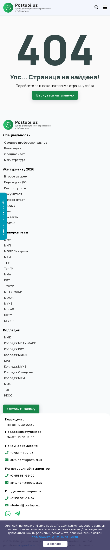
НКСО (8, 395)
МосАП (9, 309)
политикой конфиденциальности (55, 537)
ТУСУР (9, 286)
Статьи (9, 223)
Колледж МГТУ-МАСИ (20, 343)
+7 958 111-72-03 (21, 453)
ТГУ (7, 262)
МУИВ (8, 303)
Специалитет (14, 154)
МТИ (7, 256)
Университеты (15, 232)
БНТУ (8, 315)
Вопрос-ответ (14, 199)
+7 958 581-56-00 (22, 475)
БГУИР (8, 320)
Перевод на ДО (15, 182)
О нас (8, 211)
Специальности (17, 135)
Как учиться (13, 193)
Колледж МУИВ (15, 366)
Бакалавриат (13, 148)
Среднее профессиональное (25, 142)
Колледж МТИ (14, 378)
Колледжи (11, 330)
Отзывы (9, 205)
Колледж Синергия (18, 372)
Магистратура (14, 159)
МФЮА (8, 297)
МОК (7, 384)
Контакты (11, 217)
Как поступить (15, 188)
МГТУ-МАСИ (13, 291)
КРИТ (8, 360)
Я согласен (55, 544)
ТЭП (7, 389)
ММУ (7, 239)
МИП (7, 245)
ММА (7, 274)
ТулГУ (8, 268)
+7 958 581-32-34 (22, 498)
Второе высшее (15, 176)
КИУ (7, 280)
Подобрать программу (3, 216)
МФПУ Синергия (16, 251)
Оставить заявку (21, 409)
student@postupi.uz (25, 505)
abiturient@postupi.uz (26, 460)
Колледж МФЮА (15, 354)
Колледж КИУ (14, 349)
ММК (7, 337)
